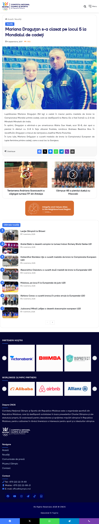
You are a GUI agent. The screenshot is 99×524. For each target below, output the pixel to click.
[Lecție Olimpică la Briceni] (10, 235)
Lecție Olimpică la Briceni (32, 231)
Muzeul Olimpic (10, 463)
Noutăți (18, 19)
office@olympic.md (22, 489)
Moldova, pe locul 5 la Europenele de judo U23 (42, 283)
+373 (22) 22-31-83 (18, 482)
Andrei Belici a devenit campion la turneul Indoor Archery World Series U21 (55, 244)
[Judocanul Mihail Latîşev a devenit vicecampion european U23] (10, 312)
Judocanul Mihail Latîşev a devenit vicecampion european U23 (50, 308)
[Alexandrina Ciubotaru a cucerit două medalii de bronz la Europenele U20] (10, 274)
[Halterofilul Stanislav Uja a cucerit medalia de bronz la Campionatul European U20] (10, 261)
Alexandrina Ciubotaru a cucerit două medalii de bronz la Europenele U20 (56, 270)
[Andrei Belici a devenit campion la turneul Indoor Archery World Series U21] (10, 248)
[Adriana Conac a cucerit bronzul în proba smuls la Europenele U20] (10, 299)
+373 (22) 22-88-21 (22, 485)
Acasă (9, 19)
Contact (6, 468)
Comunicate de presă (13, 459)
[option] (21, 358)
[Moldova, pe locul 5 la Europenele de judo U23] (10, 287)
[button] (4, 358)
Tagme (55, 513)
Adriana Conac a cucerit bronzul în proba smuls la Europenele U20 (52, 296)
